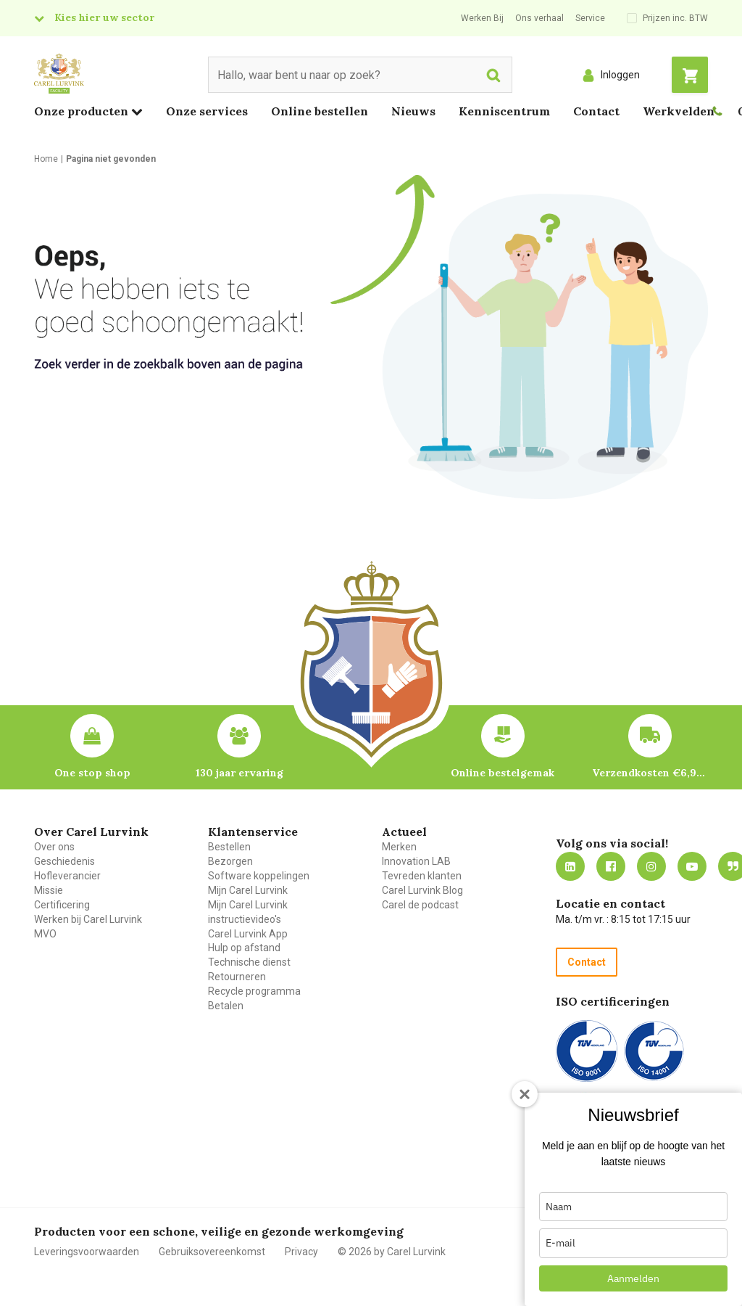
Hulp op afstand (244, 947)
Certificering (62, 905)
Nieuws (413, 111)
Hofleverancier (67, 876)
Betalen (225, 1005)
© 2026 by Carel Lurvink (392, 1251)
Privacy (301, 1251)
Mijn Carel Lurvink (248, 890)
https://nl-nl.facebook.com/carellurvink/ (610, 866)
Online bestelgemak (502, 772)
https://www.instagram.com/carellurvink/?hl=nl (651, 866)
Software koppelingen (258, 876)
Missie (48, 890)
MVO (45, 934)
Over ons (54, 847)
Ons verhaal (539, 18)
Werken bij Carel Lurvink (88, 919)
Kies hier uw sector (104, 17)
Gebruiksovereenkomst (212, 1251)
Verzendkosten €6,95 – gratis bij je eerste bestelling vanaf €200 (650, 772)
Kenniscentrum (504, 111)
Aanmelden (633, 1278)
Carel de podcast (420, 905)
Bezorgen (230, 861)
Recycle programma (254, 991)
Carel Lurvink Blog (422, 890)
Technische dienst (249, 962)
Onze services (207, 111)
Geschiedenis (64, 861)
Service (590, 18)
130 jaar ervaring (239, 772)
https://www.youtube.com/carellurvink (692, 866)
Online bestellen (319, 111)
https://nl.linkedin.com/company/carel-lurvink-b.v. (570, 866)
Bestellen (229, 847)
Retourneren (237, 976)
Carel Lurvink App (248, 934)
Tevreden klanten (422, 876)
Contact (596, 111)
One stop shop (92, 772)
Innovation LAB (416, 861)
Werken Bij (482, 18)
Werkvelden (678, 111)
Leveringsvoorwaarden (86, 1251)
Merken (399, 847)
